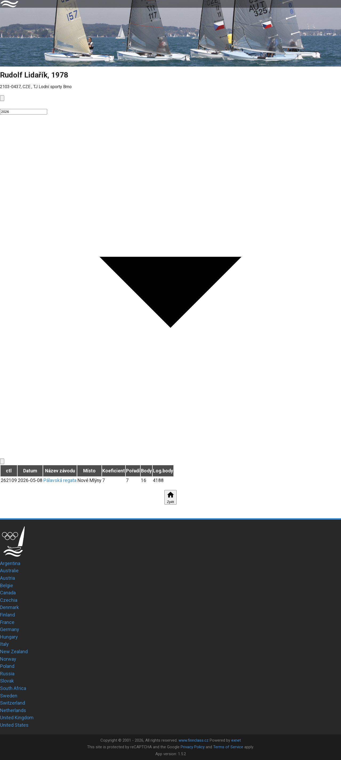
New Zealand (14, 651)
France (7, 622)
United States (14, 725)
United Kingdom (17, 717)
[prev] (2, 98)
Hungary (9, 637)
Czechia (8, 600)
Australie (9, 570)
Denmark (9, 607)
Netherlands (13, 710)
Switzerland (12, 703)
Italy (4, 644)
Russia (7, 673)
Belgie (6, 585)
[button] (170, 104)
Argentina (10, 563)
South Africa (13, 688)
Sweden (8, 695)
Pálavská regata (59, 480)
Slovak (7, 681)
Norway (8, 659)
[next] (2, 461)
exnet (236, 740)
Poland (7, 666)
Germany (9, 629)
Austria (7, 578)
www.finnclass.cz (193, 740)
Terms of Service (228, 747)
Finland (7, 615)
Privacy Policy (193, 747)
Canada (8, 592)
